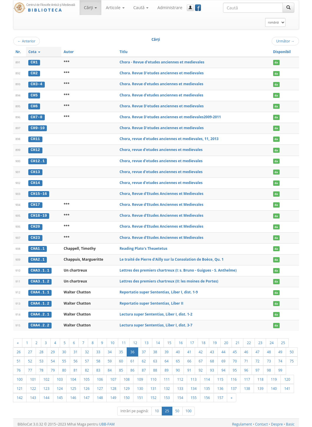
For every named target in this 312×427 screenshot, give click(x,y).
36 (133, 349)
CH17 (35, 203)
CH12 (35, 149)
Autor (69, 51)
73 (269, 358)
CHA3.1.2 (40, 279)
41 (189, 349)
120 (287, 376)
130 (140, 385)
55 (64, 358)
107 (113, 376)
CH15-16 (39, 192)
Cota (34, 51)
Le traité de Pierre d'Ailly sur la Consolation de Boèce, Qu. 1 (172, 257)
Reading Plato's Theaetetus (143, 246)
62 (144, 358)
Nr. (18, 51)
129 (127, 385)
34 (110, 349)
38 (155, 349)
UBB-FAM (107, 421)
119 (274, 376)
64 (166, 358)
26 (19, 349)
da (276, 62)
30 (64, 349)
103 (60, 376)
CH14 (35, 181)
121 (20, 385)
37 (144, 349)
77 (30, 367)
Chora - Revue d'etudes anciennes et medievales (162, 62)
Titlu (124, 51)
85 (121, 367)
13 (147, 340)
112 (180, 376)
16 (181, 340)
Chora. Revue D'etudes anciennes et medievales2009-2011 (170, 116)
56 (76, 358)
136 (220, 385)
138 (247, 385)
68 (212, 358)
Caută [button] (141, 7)
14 (158, 340)
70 (235, 358)
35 (121, 349)
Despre (277, 421)
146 (73, 394)
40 (178, 349)
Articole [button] (115, 7)
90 (178, 367)
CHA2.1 (37, 257)
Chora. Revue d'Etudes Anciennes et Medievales (162, 203)
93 (212, 367)
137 (234, 385)
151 (140, 394)
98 (269, 367)
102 (46, 376)
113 (194, 376)
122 (33, 385)
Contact (261, 421)
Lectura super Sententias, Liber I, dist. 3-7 (156, 322)
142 (20, 394)
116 (234, 376)
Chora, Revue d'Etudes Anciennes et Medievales (162, 192)
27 (30, 349)
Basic (290, 421)
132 (167, 385)
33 (98, 349)
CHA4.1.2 (40, 300)
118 (260, 376)
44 (223, 349)
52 (30, 358)
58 (98, 358)
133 (180, 385)
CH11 (35, 138)
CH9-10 (37, 127)
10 (112, 340)
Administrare (169, 7)
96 (246, 367)
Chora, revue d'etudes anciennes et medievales (161, 148)
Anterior (27, 41)
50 (292, 349)
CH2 (34, 73)
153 (167, 394)
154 (180, 394)
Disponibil (282, 51)
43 (212, 349)
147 (87, 394)
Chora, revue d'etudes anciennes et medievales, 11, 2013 (169, 138)
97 (257, 367)
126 (87, 385)
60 (121, 358)
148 (100, 394)
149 (113, 394)
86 (133, 367)
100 (20, 376)
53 (41, 358)
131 (153, 385)
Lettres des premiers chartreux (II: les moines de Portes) (169, 279)
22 (249, 340)
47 (257, 349)
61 (133, 358)
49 (280, 349)
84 (110, 367)
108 (127, 376)
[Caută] (288, 8)
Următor (285, 41)
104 (73, 376)
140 (274, 385)
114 (207, 376)
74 (280, 358)
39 (166, 349)
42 (201, 349)
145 (60, 394)
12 (135, 340)
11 (124, 340)
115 (220, 376)
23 (260, 340)
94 (223, 367)
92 (201, 367)
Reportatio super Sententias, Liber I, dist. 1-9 (159, 290)
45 (235, 349)
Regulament (242, 421)
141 (287, 385)
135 (207, 385)
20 (226, 340)
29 (53, 349)
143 (33, 394)
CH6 (34, 105)
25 (283, 340)
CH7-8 (36, 116)
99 (280, 367)
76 (19, 367)
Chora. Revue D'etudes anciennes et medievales (162, 72)
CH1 (34, 62)
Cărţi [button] (90, 7)
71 (246, 358)
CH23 (35, 236)
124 (60, 385)
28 (41, 349)
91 (189, 367)
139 (260, 385)
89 (166, 367)
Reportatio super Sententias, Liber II (152, 300)
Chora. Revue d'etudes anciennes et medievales (161, 83)
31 (76, 349)
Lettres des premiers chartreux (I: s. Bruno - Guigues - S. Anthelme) (178, 268)
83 (98, 367)
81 (76, 367)
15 (169, 340)
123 (46, 385)
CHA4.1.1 (40, 290)
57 (87, 358)
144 (46, 394)
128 (113, 385)
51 (19, 358)
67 (201, 358)
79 (53, 367)
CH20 (35, 225)
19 (215, 340)
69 (223, 358)
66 (189, 358)
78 (41, 367)
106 (100, 376)
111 (167, 376)
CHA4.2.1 (40, 311)
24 (272, 340)
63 (155, 358)
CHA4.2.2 (40, 322)
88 (155, 367)
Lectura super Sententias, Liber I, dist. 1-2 (156, 311)
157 (220, 394)
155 (194, 394)
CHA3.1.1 (40, 268)
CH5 (34, 94)
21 (237, 340)
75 (292, 358)
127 (100, 385)
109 (140, 376)
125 (73, 385)
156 (207, 394)
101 (33, 376)
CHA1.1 (37, 246)
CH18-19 (39, 214)
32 (87, 349)
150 (127, 394)
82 (87, 367)
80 (64, 367)
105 (87, 376)
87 (144, 367)
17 (192, 340)
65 (178, 358)
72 (257, 358)
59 (110, 358)
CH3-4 (36, 84)
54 (53, 358)
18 (204, 340)
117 (247, 376)
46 (246, 349)
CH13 (35, 170)
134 (194, 385)
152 (153, 394)
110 (153, 376)
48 (269, 349)
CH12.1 (37, 159)
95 (235, 367)
